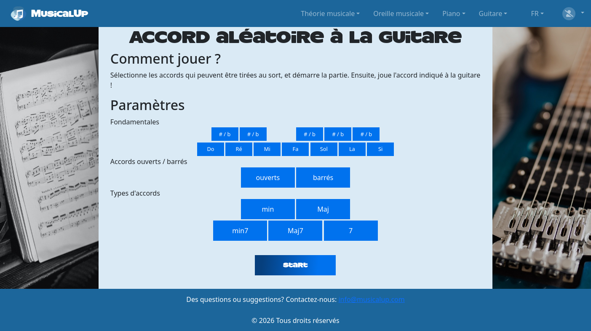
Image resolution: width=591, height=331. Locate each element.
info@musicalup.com (371, 299)
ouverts (268, 177)
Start (295, 265)
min (268, 209)
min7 (240, 230)
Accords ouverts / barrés (148, 161)
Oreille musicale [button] (398, 13)
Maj (323, 209)
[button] (572, 13)
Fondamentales (134, 121)
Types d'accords (135, 193)
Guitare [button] (491, 13)
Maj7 (295, 230)
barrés (323, 177)
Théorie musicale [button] (328, 13)
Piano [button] (451, 13)
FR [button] (534, 13)
